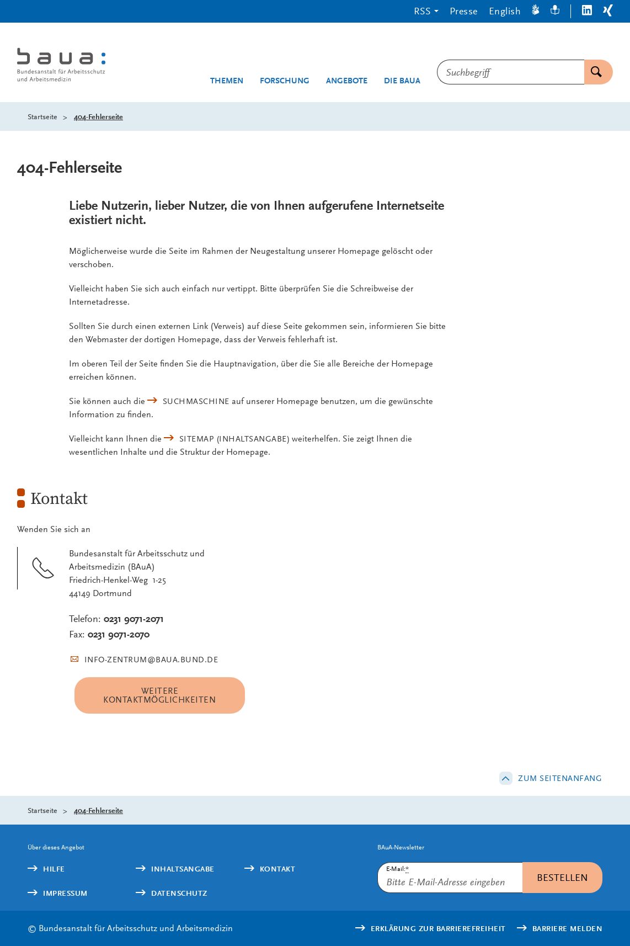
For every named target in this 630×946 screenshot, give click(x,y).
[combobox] (510, 72)
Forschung (284, 81)
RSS (422, 11)
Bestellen (562, 877)
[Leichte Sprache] (555, 11)
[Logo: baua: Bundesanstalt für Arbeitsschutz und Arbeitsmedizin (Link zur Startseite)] (69, 66)
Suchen (593, 72)
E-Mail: (397, 869)
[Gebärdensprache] (535, 11)
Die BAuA (402, 81)
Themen (226, 81)
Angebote (346, 81)
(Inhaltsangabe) (234, 439)
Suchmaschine (196, 401)
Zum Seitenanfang (560, 778)
